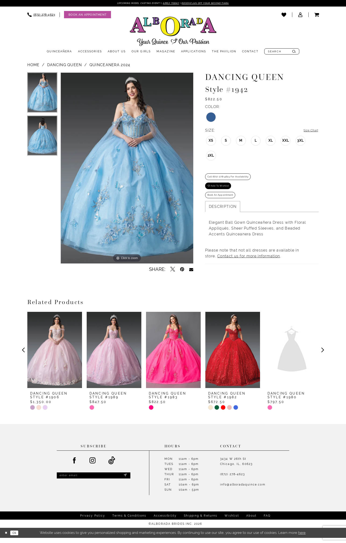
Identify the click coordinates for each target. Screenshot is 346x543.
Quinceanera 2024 (109, 65)
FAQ (267, 520)
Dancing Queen (64, 65)
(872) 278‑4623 (232, 479)
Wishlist (232, 520)
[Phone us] (41, 15)
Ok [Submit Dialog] (17, 538)
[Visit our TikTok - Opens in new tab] (111, 466)
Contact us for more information (248, 265)
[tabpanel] (42, 94)
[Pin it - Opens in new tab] (182, 270)
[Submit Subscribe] (124, 481)
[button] (300, 15)
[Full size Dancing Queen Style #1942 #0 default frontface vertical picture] (127, 168)
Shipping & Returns (200, 520)
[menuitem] (41, 15)
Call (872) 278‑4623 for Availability (235, 179)
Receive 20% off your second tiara (213, 3)
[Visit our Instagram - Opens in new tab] (92, 465)
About (251, 520)
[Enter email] (93, 481)
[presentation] (54, 355)
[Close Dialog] (7, 538)
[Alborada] (173, 33)
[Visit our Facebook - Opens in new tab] (74, 465)
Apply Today (170, 3)
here (302, 538)
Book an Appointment (225, 203)
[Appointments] (87, 15)
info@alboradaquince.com (242, 490)
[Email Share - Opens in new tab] (191, 270)
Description (222, 215)
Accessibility (165, 520)
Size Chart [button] (308, 131)
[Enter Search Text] (281, 52)
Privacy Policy (92, 520)
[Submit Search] (294, 52)
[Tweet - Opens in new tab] (172, 270)
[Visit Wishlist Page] (284, 15)
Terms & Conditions (129, 520)
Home (33, 65)
